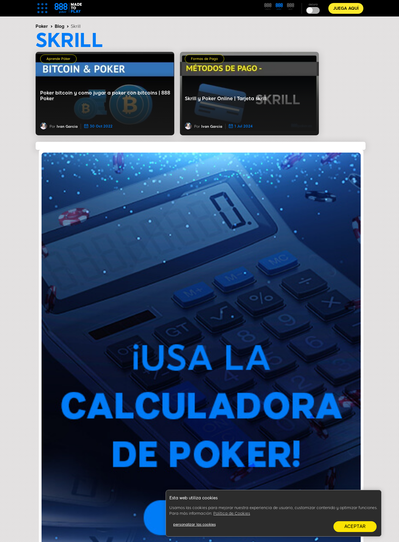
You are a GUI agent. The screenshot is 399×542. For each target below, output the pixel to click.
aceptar (355, 526)
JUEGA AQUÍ (346, 8)
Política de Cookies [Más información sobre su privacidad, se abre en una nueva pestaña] (231, 513)
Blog (59, 26)
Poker (42, 26)
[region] (273, 513)
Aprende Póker (58, 59)
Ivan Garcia (67, 126)
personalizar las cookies (194, 525)
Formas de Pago (204, 59)
